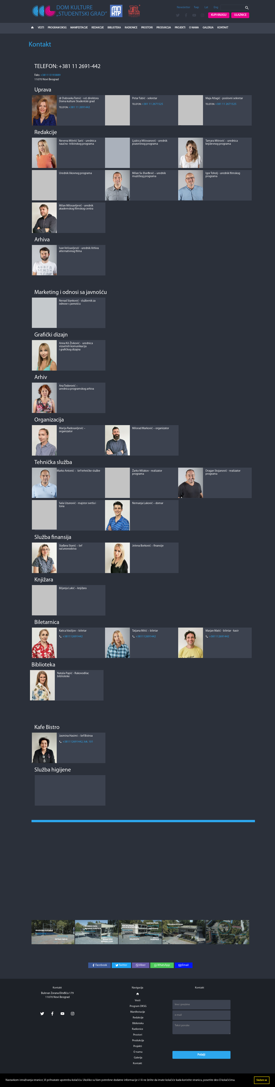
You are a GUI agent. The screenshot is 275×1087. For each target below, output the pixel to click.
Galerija (208, 27)
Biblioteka (114, 27)
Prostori (147, 27)
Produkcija (163, 27)
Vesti (41, 27)
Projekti (180, 27)
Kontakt (222, 27)
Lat (206, 7)
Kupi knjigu (218, 15)
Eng (216, 7)
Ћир (196, 7)
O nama (194, 27)
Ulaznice (240, 15)
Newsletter (183, 7)
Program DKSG (57, 27)
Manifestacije (79, 27)
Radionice (131, 27)
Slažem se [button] (261, 1080)
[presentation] (201, 1042)
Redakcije (97, 27)
